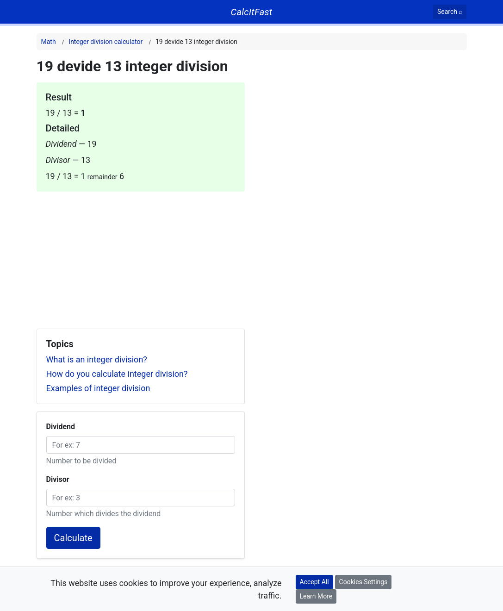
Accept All (314, 582)
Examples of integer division (98, 388)
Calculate (73, 537)
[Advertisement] (141, 256)
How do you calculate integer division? (117, 374)
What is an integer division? (96, 359)
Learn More (316, 596)
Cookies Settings (363, 582)
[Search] (450, 12)
